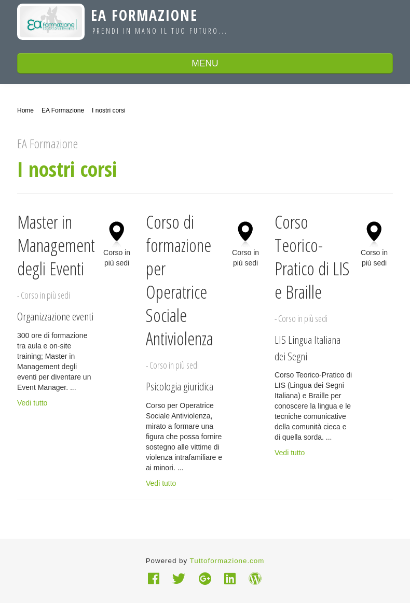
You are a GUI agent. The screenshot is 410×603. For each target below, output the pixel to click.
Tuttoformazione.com (227, 561)
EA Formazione (144, 15)
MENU (205, 63)
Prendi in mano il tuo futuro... (160, 31)
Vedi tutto (32, 403)
